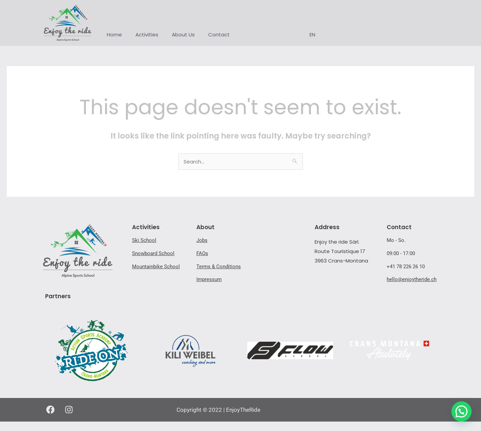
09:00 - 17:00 (401, 253)
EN (312, 34)
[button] (461, 411)
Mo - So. (396, 240)
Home (114, 34)
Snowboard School (153, 253)
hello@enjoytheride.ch (412, 279)
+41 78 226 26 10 (406, 267)
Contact (219, 34)
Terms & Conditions (218, 267)
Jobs (201, 240)
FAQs (202, 253)
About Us (183, 34)
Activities (146, 34)
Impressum (209, 279)
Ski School (144, 240)
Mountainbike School (156, 267)
